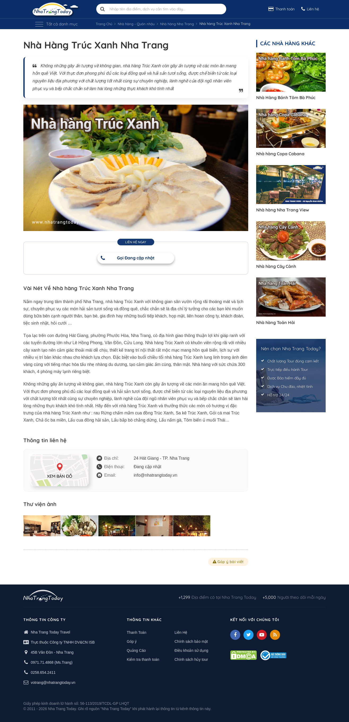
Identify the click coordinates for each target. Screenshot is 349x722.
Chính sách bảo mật (191, 641)
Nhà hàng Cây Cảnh (276, 266)
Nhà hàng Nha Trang (177, 24)
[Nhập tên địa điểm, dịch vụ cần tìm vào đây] (161, 9)
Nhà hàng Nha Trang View (282, 209)
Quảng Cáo (136, 650)
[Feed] (275, 635)
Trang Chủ (104, 24)
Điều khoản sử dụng (191, 650)
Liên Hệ (180, 632)
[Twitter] (248, 635)
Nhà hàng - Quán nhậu (136, 24)
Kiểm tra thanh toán (143, 659)
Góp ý (132, 641)
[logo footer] (43, 596)
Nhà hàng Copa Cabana (280, 153)
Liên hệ (310, 9)
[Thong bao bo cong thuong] (273, 655)
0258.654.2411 (43, 672)
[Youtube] (262, 635)
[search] (102, 9)
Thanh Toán (136, 632)
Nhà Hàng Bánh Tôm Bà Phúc (285, 97)
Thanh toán (281, 9)
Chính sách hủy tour (191, 659)
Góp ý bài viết (228, 561)
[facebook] (235, 635)
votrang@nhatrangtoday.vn (53, 682)
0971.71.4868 (42, 662)
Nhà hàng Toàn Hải (275, 322)
